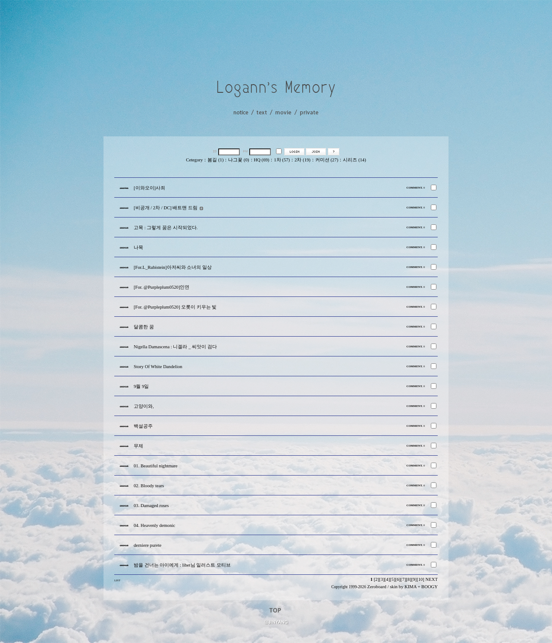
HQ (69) (262, 160)
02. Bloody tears (149, 485)
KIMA (411, 586)
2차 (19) (302, 160)
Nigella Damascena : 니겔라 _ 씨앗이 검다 (175, 346)
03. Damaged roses (151, 505)
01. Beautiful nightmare (156, 465)
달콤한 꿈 (144, 327)
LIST (117, 580)
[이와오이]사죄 (149, 188)
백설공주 (143, 426)
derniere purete (147, 545)
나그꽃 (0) (238, 160)
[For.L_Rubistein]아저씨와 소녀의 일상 (173, 267)
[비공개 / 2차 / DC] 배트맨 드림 (166, 207)
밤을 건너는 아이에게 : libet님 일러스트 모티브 (182, 565)
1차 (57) (282, 160)
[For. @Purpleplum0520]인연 (162, 287)
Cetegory (194, 160)
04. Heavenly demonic (154, 525)
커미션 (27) (326, 160)
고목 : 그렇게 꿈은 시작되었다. (166, 227)
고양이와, (144, 406)
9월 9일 (141, 386)
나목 (138, 247)
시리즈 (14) (354, 160)
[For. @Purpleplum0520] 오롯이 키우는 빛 (175, 307)
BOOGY (429, 586)
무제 (138, 446)
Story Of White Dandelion (158, 366)
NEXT (432, 579)
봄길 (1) (215, 160)
